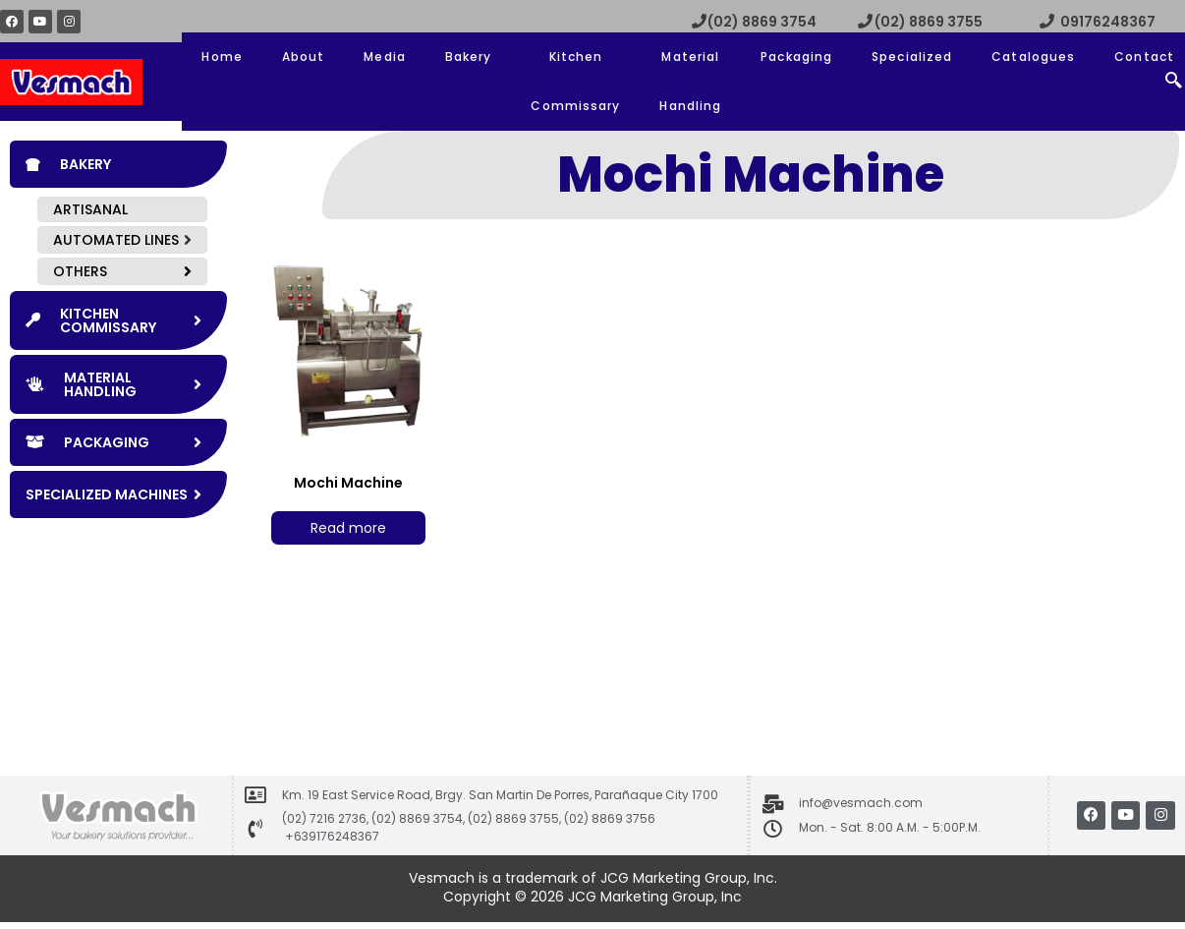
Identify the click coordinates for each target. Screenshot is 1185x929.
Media (385, 56)
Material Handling (690, 81)
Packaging (796, 56)
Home (221, 56)
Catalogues (1033, 56)
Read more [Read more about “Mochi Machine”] (348, 528)
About (303, 56)
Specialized (912, 56)
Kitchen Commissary (575, 81)
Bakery (468, 56)
